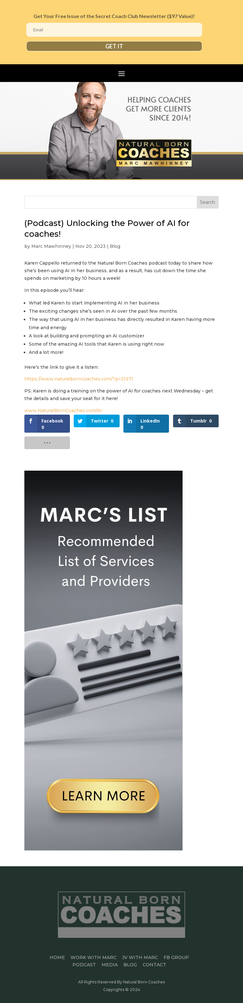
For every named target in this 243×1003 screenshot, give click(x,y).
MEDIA (110, 965)
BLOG (130, 965)
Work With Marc (93, 957)
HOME (57, 957)
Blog (115, 246)
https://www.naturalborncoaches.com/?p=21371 (78, 379)
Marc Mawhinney (51, 246)
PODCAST (84, 965)
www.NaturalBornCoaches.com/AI (63, 410)
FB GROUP (176, 957)
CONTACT (154, 965)
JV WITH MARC (140, 957)
